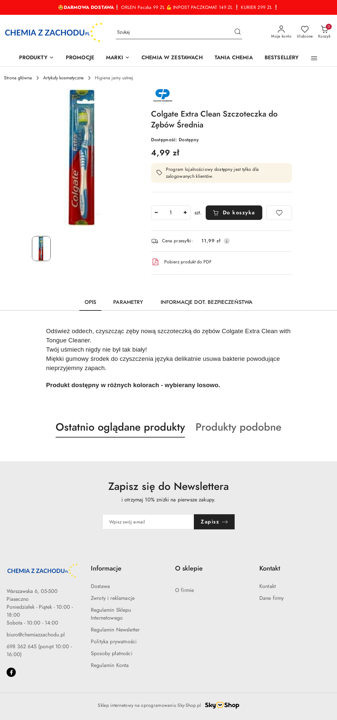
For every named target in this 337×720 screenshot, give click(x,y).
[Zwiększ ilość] (185, 213)
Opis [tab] (90, 302)
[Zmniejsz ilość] (156, 213)
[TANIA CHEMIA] (233, 58)
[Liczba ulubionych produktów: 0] (305, 32)
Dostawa (100, 586)
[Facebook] (11, 672)
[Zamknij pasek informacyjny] (330, 8)
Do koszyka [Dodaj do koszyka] (234, 212)
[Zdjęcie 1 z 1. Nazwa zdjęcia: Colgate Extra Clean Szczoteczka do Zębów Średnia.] (41, 248)
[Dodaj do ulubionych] (279, 212)
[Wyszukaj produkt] (179, 32)
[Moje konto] (281, 32)
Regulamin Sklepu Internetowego (111, 614)
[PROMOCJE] (80, 58)
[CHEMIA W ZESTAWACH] (172, 58)
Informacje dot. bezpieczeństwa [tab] (207, 302)
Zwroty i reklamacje (113, 598)
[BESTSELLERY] (281, 58)
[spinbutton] (171, 213)
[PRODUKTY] (36, 58)
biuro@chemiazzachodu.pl (36, 634)
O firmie (184, 590)
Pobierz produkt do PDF (181, 262)
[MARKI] (117, 58)
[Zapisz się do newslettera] (148, 521)
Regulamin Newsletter (115, 629)
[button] (314, 58)
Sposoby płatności (111, 653)
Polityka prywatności (114, 641)
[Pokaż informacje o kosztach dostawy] (226, 241)
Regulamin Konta (110, 665)
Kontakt (267, 586)
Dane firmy (271, 598)
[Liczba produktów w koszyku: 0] (324, 32)
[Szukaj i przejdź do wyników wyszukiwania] (237, 32)
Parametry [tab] (128, 302)
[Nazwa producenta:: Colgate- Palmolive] (162, 95)
